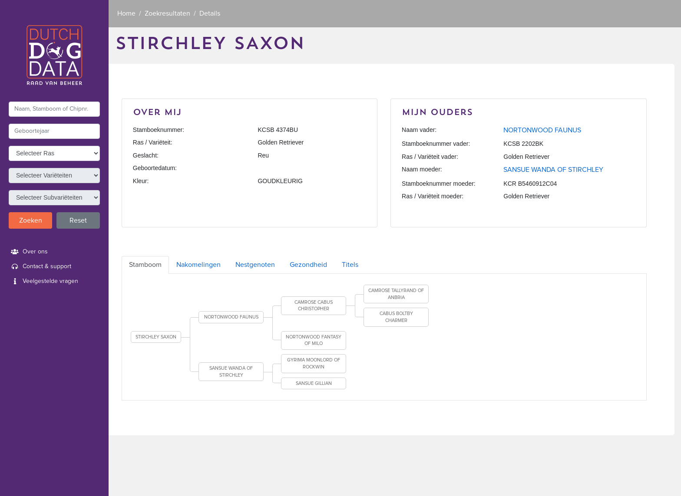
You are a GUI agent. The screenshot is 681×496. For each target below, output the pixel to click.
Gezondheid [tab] (308, 264)
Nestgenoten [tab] (255, 264)
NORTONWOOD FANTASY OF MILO (313, 340)
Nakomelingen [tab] (198, 264)
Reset (78, 220)
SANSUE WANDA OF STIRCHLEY (553, 169)
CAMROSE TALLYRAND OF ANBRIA (396, 294)
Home (126, 13)
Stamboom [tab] (145, 264)
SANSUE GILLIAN (314, 383)
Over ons (28, 252)
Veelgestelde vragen (43, 281)
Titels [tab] (350, 264)
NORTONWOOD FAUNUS (542, 130)
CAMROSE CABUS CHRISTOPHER (313, 306)
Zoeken (30, 220)
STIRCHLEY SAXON (156, 337)
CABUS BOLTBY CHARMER (396, 317)
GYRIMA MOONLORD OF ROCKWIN (313, 363)
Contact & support (40, 266)
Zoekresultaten (167, 13)
